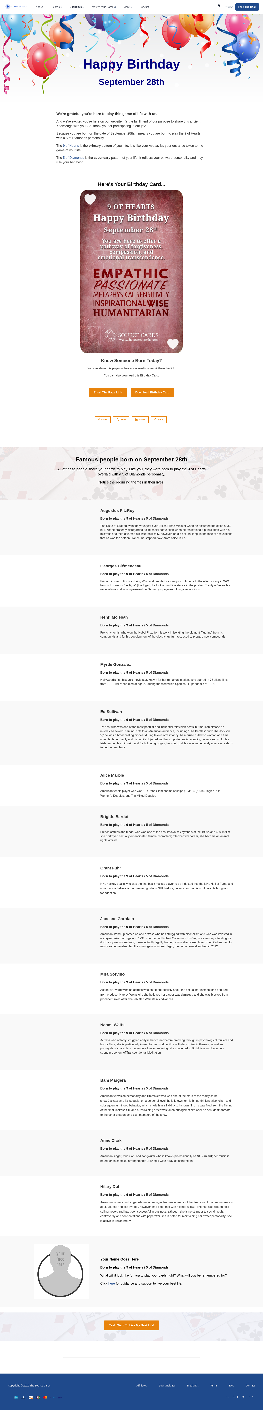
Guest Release (167, 1385)
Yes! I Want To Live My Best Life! (131, 1325)
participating (122, 126)
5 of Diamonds (73, 158)
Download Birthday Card (152, 392)
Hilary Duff (110, 1186)
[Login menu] (229, 7)
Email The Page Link (108, 392)
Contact (250, 1385)
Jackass (113, 1100)
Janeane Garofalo (117, 918)
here (111, 1283)
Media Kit (193, 1385)
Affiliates (141, 1385)
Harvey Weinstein (130, 994)
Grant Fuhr (110, 868)
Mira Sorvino (112, 974)
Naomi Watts (112, 1025)
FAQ (231, 1385)
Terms (213, 1385)
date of (105, 133)
